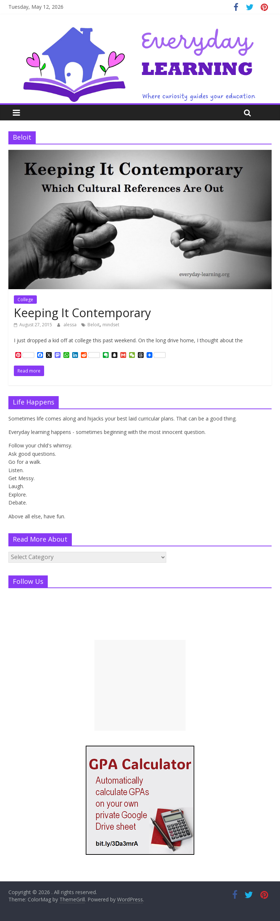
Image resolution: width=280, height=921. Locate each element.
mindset (110, 325)
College (25, 299)
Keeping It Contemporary (82, 312)
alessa (70, 325)
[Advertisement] (140, 685)
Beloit (94, 325)
